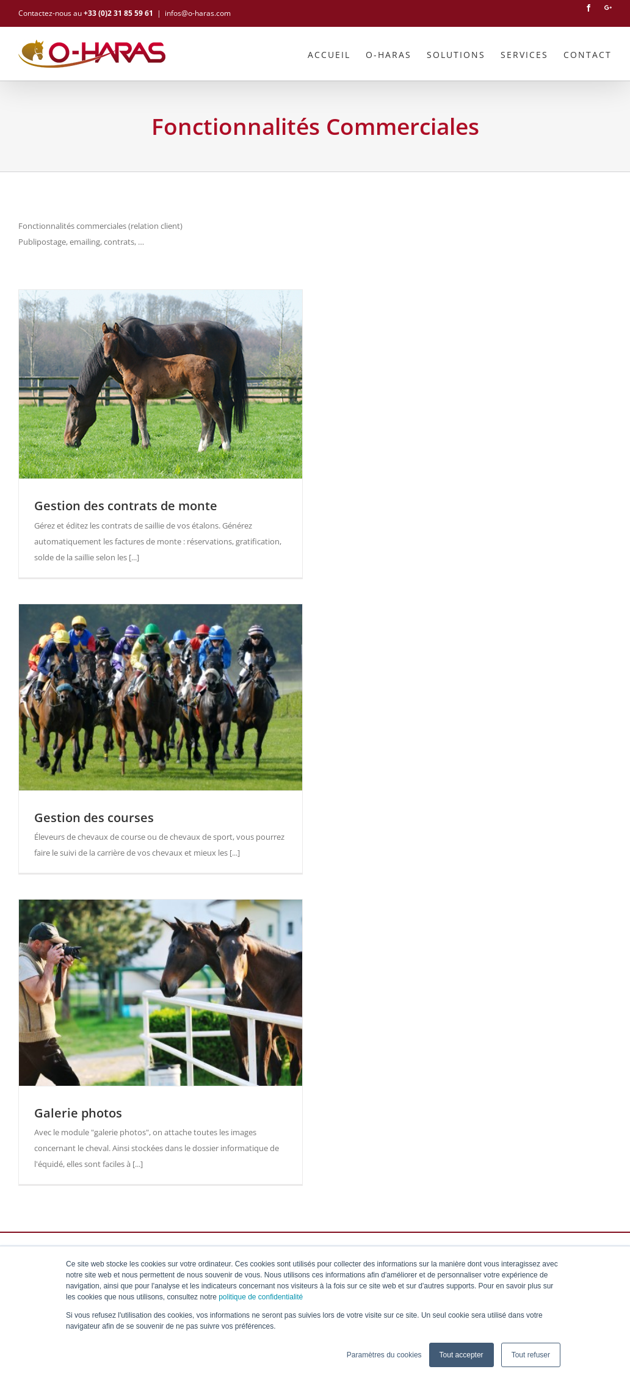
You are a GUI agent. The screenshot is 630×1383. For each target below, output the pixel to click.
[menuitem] (337, 53)
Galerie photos (78, 1113)
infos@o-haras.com (198, 13)
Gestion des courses (94, 817)
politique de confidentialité (261, 1297)
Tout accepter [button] (461, 1355)
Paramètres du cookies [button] (384, 1355)
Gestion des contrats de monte (125, 505)
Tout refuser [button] (531, 1355)
